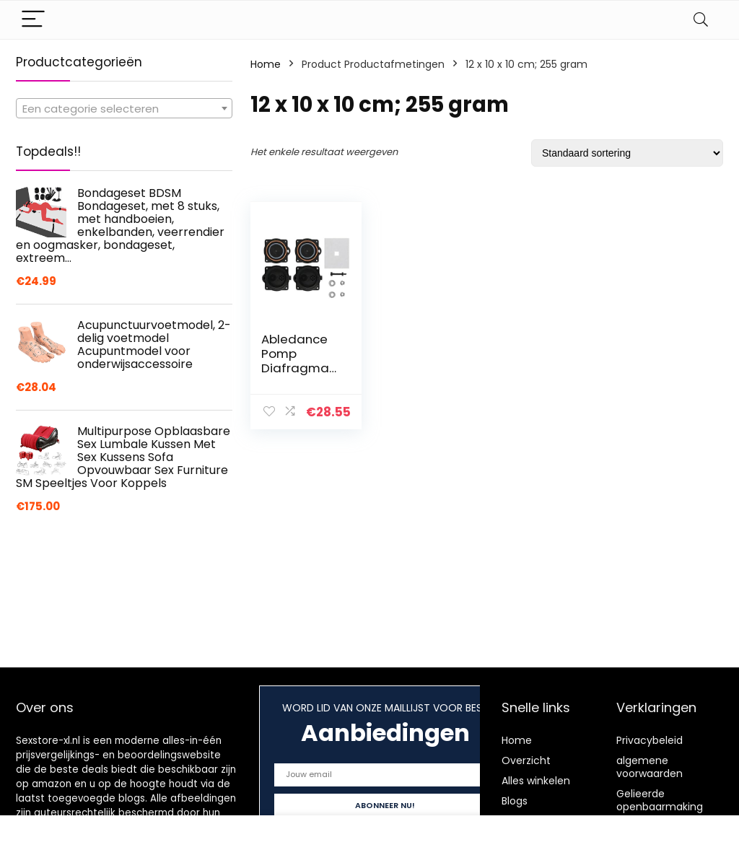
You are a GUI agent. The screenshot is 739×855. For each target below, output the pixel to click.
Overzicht (526, 760)
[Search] (700, 20)
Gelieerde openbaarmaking (659, 800)
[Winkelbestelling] (627, 153)
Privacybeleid (649, 740)
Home (265, 64)
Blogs (515, 801)
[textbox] (124, 109)
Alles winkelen (536, 780)
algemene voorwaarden (649, 767)
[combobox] (124, 108)
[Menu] (33, 20)
